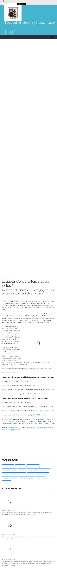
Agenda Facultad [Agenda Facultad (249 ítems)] (7, 466)
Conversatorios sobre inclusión (35, 427)
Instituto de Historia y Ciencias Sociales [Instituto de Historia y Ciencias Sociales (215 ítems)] (14, 474)
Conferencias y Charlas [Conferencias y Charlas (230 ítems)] (9, 470)
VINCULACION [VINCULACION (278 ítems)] (40, 478)
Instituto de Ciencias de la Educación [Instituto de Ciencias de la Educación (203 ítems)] (38, 470)
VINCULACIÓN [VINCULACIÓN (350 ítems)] (6, 482)
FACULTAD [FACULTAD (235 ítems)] (22, 470)
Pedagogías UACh (14, 430)
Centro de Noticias (14, 427)
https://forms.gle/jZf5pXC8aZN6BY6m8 (37, 368)
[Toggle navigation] (3, 1)
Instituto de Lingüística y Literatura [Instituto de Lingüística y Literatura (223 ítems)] (38, 474)
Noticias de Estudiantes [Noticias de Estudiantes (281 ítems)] (26, 478)
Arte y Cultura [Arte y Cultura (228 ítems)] (20, 466)
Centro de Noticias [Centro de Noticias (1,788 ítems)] (33, 466)
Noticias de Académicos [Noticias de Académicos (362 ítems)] (9, 478)
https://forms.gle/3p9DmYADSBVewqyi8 (32, 415)
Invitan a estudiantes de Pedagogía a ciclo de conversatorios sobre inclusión (28, 291)
